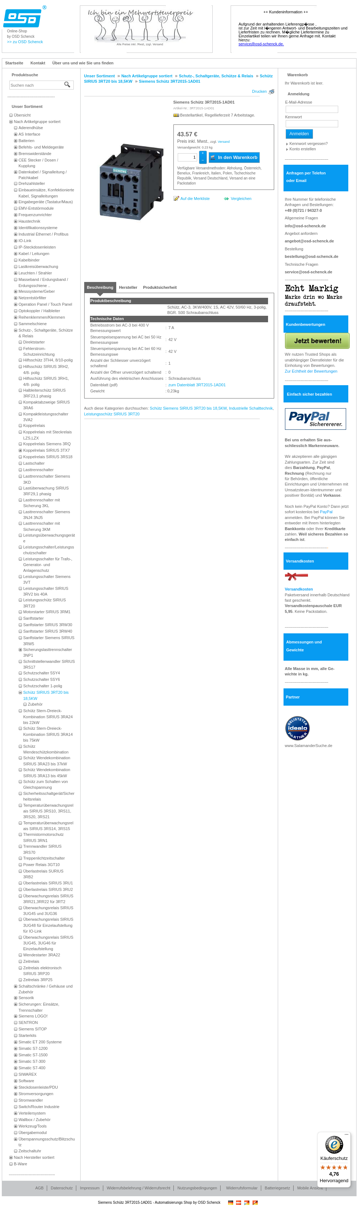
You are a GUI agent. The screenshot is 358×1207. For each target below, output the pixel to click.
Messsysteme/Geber (37, 291)
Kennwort (293, 117)
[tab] (100, 287)
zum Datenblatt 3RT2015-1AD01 (196, 385)
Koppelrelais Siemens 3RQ (47, 444)
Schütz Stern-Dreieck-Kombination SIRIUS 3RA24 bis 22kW (48, 717)
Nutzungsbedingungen (197, 1188)
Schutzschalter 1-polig (42, 686)
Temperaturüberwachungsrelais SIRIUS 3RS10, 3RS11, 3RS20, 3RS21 (48, 811)
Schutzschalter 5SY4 (41, 673)
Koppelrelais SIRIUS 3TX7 (46, 450)
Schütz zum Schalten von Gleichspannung (45, 784)
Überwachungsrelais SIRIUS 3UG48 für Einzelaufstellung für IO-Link (48, 925)
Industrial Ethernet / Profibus (44, 234)
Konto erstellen (303, 149)
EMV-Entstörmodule (36, 208)
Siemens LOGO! (33, 1016)
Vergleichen (241, 198)
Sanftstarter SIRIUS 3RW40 (47, 631)
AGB (39, 1188)
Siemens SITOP (33, 1029)
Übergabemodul (33, 1132)
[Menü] (346, 1136)
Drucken (259, 91)
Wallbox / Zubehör (35, 1119)
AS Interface (30, 134)
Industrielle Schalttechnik (251, 408)
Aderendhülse (31, 128)
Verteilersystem (32, 1113)
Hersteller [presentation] (128, 287)
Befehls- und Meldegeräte (41, 147)
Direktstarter (34, 342)
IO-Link (25, 240)
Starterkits (28, 1035)
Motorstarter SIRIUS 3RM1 (47, 612)
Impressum (89, 1188)
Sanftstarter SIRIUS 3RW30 (47, 625)
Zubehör (35, 704)
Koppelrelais (34, 425)
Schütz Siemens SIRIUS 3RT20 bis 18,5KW (188, 408)
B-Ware (20, 1164)
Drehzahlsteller (32, 183)
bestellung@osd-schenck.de (312, 256)
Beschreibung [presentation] (100, 287)
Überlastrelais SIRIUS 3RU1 (48, 883)
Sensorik (26, 998)
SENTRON (28, 1022)
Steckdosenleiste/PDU (38, 1087)
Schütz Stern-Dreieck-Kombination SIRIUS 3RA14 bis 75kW (48, 734)
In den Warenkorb (234, 157)
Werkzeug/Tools (33, 1126)
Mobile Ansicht (310, 1188)
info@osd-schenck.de (305, 226)
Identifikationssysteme (38, 228)
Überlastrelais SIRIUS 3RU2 (48, 889)
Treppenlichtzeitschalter (44, 858)
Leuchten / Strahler (35, 273)
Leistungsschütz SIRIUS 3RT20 (112, 414)
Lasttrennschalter (38, 470)
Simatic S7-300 (32, 1061)
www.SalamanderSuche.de (308, 745)
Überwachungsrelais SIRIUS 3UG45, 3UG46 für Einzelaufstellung (48, 943)
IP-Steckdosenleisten (37, 247)
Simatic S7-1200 (33, 1048)
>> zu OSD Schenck (25, 42)
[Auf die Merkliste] (191, 198)
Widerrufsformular (241, 1188)
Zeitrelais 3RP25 (38, 980)
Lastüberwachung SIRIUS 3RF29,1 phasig (46, 491)
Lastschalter (34, 463)
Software (26, 1081)
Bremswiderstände (35, 153)
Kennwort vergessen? (309, 143)
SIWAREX (28, 1074)
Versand (224, 142)
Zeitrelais (31, 961)
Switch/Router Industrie (39, 1106)
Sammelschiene (33, 324)
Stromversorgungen (36, 1094)
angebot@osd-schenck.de (309, 241)
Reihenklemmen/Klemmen (42, 317)
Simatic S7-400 (32, 1068)
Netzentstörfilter (32, 298)
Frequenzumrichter (35, 215)
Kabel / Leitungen (34, 253)
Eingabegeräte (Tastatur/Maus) (46, 202)
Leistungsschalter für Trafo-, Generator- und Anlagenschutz (47, 565)
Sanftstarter (33, 618)
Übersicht (22, 115)
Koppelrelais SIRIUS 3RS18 (48, 457)
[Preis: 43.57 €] (187, 134)
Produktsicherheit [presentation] (160, 287)
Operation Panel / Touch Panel (45, 304)
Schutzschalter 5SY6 (41, 679)
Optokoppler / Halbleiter (39, 311)
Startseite (14, 63)
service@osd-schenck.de (308, 272)
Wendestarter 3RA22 (41, 955)
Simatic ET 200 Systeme (40, 1042)
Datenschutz (62, 1188)
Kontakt (38, 63)
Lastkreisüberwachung (38, 266)
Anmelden (299, 133)
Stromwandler (31, 1100)
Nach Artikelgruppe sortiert (37, 121)
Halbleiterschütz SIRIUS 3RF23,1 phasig (44, 393)
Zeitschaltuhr (30, 1151)
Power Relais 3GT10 (41, 864)
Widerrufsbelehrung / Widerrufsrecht (139, 1188)
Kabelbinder (29, 260)
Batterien (27, 140)
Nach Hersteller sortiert (34, 1157)
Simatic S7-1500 (33, 1055)
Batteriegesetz (277, 1188)
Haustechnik (30, 221)
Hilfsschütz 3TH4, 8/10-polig (48, 360)
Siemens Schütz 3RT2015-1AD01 (204, 102)
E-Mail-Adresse (298, 102)
